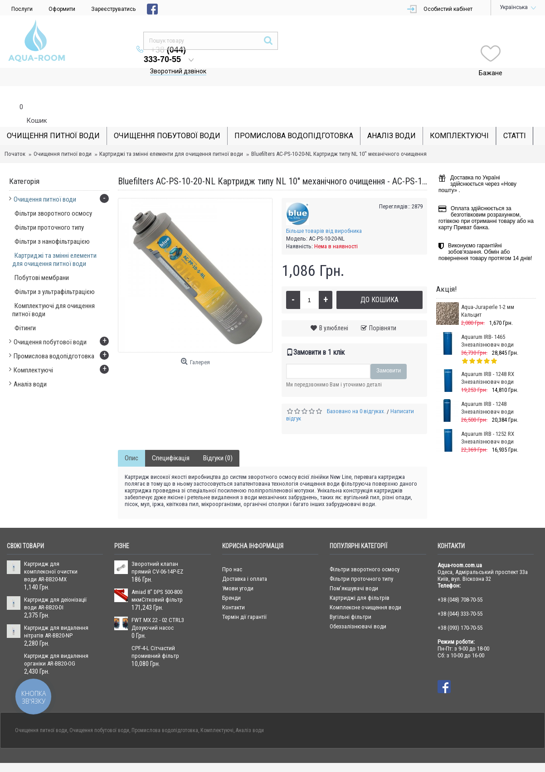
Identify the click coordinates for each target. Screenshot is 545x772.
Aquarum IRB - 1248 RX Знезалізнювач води (487, 359)
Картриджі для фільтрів (359, 579)
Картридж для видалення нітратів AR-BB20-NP (56, 613)
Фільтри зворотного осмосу (364, 551)
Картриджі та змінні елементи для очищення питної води (171, 135)
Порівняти (382, 310)
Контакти (233, 589)
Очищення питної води (63, 135)
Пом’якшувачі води (354, 570)
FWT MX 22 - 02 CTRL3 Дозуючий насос (157, 605)
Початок (15, 135)
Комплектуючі (217, 712)
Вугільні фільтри (350, 598)
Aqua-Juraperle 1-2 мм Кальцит (487, 292)
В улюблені (333, 310)
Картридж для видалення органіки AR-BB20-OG (56, 641)
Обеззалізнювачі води (358, 608)
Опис (131, 440)
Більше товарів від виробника (324, 212)
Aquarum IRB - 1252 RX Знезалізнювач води (487, 419)
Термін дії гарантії (244, 598)
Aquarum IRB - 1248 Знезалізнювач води (487, 389)
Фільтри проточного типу (361, 560)
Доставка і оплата (244, 560)
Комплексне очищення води (365, 589)
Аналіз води (250, 712)
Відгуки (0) (218, 440)
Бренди (231, 579)
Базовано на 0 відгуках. (356, 393)
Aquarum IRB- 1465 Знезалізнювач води (487, 322)
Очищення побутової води (99, 712)
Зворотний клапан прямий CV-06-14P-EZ (157, 549)
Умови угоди (237, 570)
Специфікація (171, 440)
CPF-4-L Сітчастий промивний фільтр (155, 634)
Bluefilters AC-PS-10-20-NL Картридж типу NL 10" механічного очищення (339, 135)
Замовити (388, 352)
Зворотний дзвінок (276, 53)
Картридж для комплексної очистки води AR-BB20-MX (51, 553)
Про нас (232, 551)
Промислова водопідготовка (164, 712)
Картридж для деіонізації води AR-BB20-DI (55, 585)
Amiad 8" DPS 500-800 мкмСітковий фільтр (157, 577)
